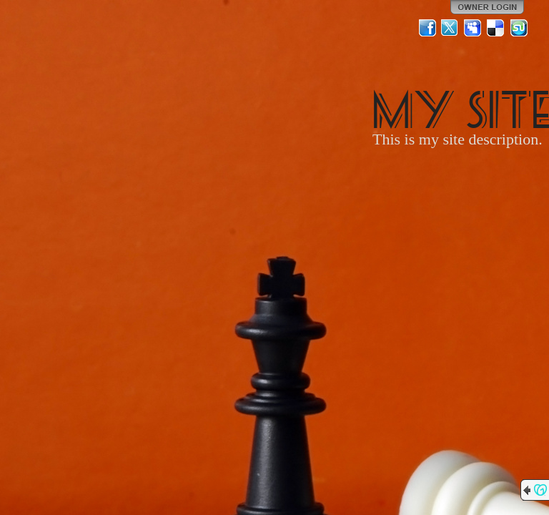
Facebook (427, 28)
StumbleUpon (519, 28)
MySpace (473, 28)
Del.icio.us (496, 28)
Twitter (450, 28)
